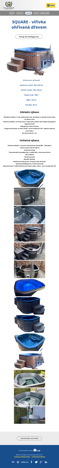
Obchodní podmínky (38, 457)
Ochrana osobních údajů (22, 457)
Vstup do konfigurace (29, 36)
